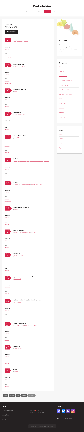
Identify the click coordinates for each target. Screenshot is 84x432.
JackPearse (17, 256)
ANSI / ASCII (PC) (63, 76)
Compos (24, 395)
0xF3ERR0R (17, 371)
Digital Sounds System (23, 161)
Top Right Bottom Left (36, 184)
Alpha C (16, 184)
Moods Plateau (20, 325)
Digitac (22, 256)
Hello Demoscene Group (31, 325)
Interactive (61, 113)
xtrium (15, 91)
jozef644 (16, 233)
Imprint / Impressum (7, 410)
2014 (18, 395)
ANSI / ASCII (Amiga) (64, 90)
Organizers (61, 148)
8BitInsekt (33, 233)
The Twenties (57, 12)
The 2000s (38, 12)
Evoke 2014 (9, 24)
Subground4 (23, 66)
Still (18, 138)
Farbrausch (20, 348)
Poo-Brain (46, 161)
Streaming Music (11, 32)
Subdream (16, 66)
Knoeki (15, 161)
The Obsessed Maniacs (24, 233)
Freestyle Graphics (63, 85)
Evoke (5, 395)
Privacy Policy (5, 415)
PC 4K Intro (61, 71)
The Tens (47, 12)
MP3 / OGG (31, 395)
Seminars (61, 139)
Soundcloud (8, 58)
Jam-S (15, 302)
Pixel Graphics (62, 103)
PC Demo (61, 67)
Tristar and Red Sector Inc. (36, 161)
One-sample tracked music (65, 94)
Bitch (15, 115)
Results (60, 134)
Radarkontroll (17, 279)
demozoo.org (40, 412)
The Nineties (28, 12)
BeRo (15, 348)
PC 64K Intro (62, 117)
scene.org (7, 49)
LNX (19, 91)
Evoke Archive (42, 6)
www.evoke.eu (68, 418)
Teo (15, 41)
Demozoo (7, 56)
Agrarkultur (17, 209)
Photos (60, 143)
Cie (15, 325)
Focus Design (20, 41)
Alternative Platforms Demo (65, 80)
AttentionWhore (21, 115)
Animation (61, 108)
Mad (15, 138)
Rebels (26, 41)
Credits (4, 419)
